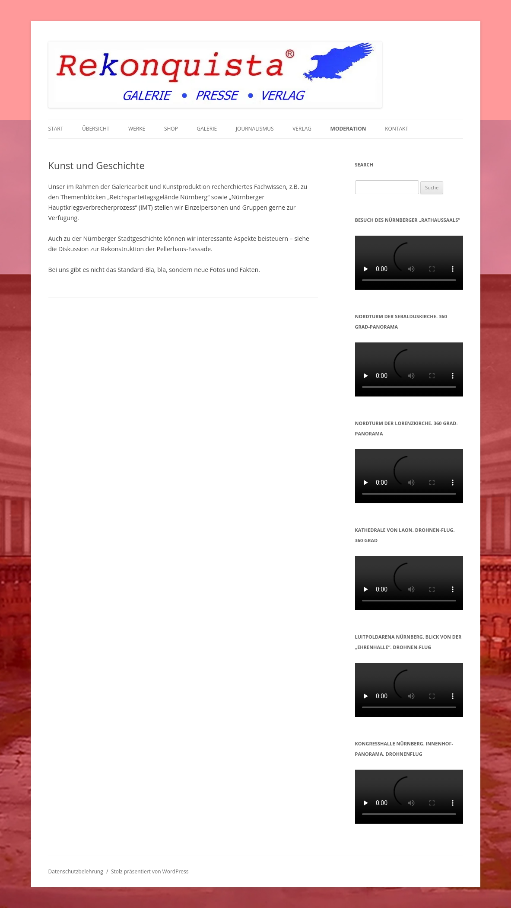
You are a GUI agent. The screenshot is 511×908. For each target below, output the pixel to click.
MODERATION (348, 128)
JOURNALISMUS (255, 128)
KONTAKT (396, 128)
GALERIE (207, 128)
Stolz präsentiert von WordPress (149, 871)
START (55, 128)
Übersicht (96, 128)
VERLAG (301, 128)
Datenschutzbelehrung (75, 871)
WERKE (136, 128)
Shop (171, 128)
